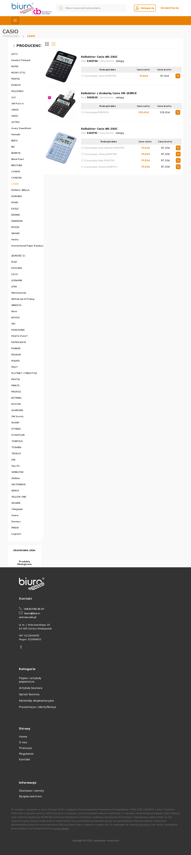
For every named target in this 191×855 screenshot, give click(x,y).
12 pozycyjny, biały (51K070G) (99, 160)
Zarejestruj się (170, 7)
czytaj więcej (61, 828)
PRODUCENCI (11, 36)
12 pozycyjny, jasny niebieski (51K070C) (104, 147)
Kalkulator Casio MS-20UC (99, 56)
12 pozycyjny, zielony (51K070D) (100, 154)
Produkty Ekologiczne (24, 563)
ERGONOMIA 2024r (24, 550)
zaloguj (120, 60)
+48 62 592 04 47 (34, 608)
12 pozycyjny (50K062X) (96, 112)
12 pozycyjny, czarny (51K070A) (100, 75)
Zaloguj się (145, 8)
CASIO (31, 36)
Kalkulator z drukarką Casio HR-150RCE (109, 93)
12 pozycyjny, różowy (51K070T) (100, 166)
